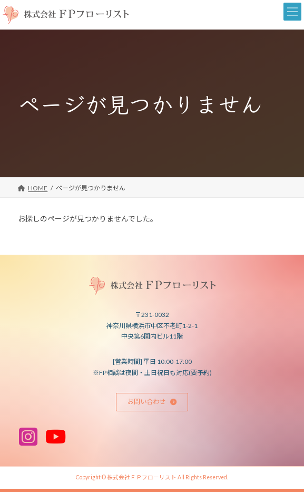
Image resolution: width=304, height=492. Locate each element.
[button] (152, 402)
